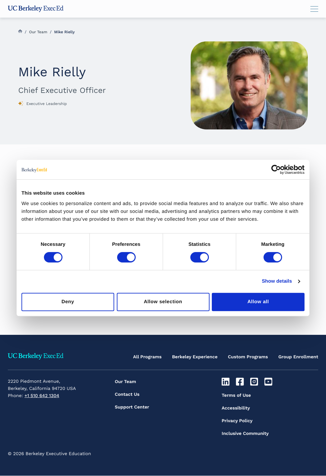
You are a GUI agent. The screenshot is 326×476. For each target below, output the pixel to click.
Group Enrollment (298, 357)
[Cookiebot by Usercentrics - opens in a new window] (276, 169)
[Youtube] (269, 381)
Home (20, 31)
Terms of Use (236, 395)
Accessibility (236, 408)
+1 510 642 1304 (41, 395)
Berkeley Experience (195, 357)
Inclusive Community (245, 433)
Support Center (132, 407)
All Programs (147, 357)
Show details (277, 281)
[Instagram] (255, 381)
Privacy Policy (237, 421)
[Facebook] (240, 381)
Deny (67, 302)
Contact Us (127, 394)
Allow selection (163, 302)
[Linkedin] (226, 381)
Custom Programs (248, 357)
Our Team (38, 32)
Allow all (258, 302)
